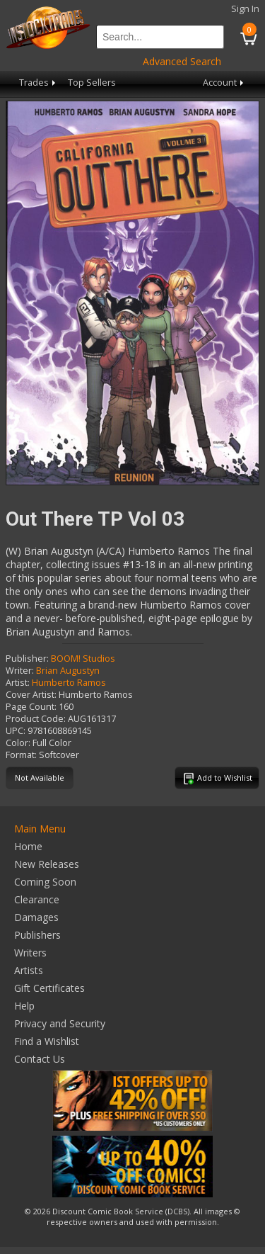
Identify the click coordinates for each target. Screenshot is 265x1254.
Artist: (18, 683)
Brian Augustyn (68, 671)
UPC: (15, 731)
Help (24, 1005)
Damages (36, 917)
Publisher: (27, 659)
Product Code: (36, 719)
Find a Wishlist (46, 1041)
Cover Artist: (31, 695)
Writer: (20, 671)
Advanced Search (182, 61)
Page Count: (31, 707)
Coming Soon (45, 881)
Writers (30, 952)
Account (224, 83)
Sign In (245, 9)
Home (28, 846)
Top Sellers (92, 83)
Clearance (36, 899)
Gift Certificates (49, 988)
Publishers (37, 935)
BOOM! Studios (83, 659)
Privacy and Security (59, 1023)
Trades (38, 83)
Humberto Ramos (69, 683)
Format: (21, 755)
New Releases (46, 864)
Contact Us (39, 1059)
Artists (28, 970)
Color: (18, 743)
